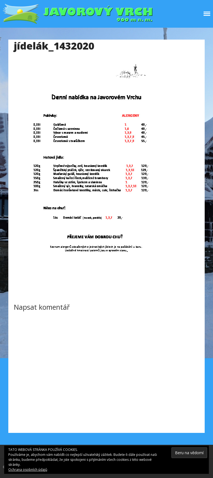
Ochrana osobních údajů (27, 469)
